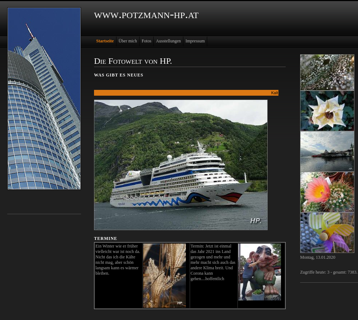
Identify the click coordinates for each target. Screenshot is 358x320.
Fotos (147, 40)
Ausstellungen (168, 40)
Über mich (128, 40)
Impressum (195, 40)
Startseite (105, 40)
